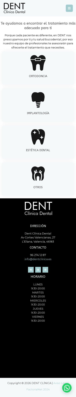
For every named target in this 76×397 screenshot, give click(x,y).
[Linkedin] (45, 270)
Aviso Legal (61, 383)
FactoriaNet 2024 (38, 389)
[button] (67, 388)
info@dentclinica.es (38, 259)
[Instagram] (38, 270)
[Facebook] (31, 270)
